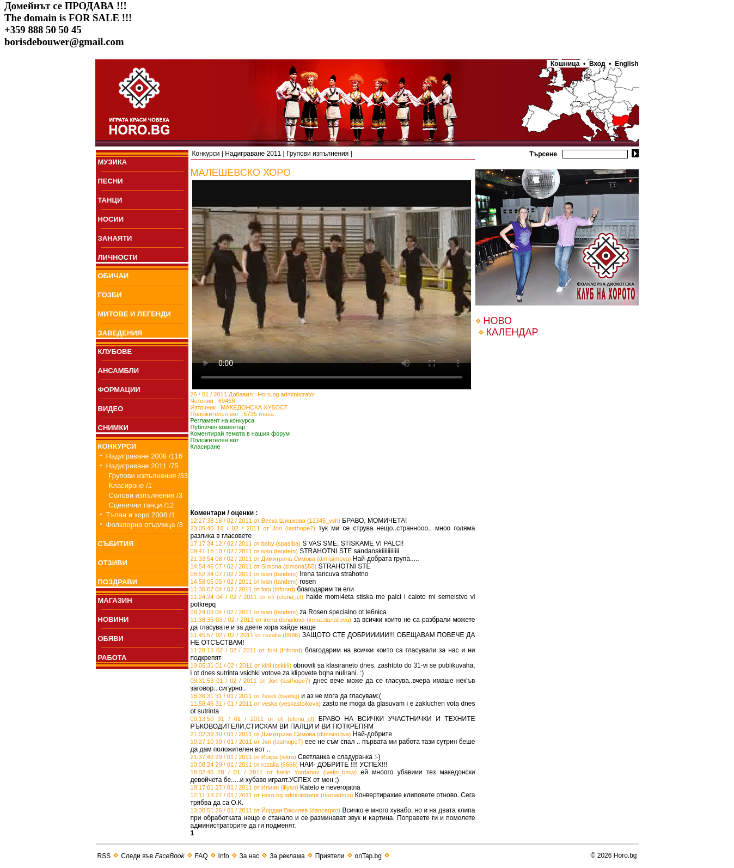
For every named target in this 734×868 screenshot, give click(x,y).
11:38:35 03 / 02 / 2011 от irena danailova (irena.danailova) (271, 619)
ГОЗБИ (110, 295)
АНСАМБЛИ (118, 370)
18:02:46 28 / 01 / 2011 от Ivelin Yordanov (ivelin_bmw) (274, 772)
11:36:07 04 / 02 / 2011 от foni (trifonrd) (243, 589)
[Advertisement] (318, 492)
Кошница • (566, 64)
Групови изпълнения (317, 153)
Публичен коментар (218, 427)
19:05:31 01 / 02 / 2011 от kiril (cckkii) (241, 665)
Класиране (206, 446)
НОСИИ (111, 219)
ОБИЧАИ (113, 276)
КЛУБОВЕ (115, 351)
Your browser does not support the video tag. (331, 284)
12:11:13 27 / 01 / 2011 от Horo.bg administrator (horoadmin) (272, 795)
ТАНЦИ (110, 200)
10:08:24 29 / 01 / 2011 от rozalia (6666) (244, 764)
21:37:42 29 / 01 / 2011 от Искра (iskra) (243, 757)
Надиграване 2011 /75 (142, 466)
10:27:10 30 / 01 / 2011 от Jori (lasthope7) (247, 741)
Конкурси (206, 153)
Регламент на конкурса (223, 420)
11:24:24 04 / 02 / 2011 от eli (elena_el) (247, 597)
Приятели (330, 856)
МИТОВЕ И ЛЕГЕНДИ (134, 314)
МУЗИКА (112, 162)
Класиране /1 (130, 485)
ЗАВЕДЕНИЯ (120, 333)
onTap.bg (368, 856)
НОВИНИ (113, 619)
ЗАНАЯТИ (115, 238)
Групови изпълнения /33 (148, 476)
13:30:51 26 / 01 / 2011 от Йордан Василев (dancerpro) (266, 810)
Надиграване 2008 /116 (144, 456)
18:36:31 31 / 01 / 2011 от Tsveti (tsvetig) (245, 696)
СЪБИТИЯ (116, 544)
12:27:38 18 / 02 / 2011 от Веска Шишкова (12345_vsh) (266, 520)
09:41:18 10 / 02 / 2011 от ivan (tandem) (244, 551)
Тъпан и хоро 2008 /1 (140, 515)
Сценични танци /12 (141, 505)
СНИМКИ (113, 428)
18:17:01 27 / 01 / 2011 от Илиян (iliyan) (244, 787)
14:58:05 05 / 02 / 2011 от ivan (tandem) (244, 581)
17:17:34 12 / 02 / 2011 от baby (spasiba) (246, 543)
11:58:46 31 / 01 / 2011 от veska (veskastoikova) (256, 703)
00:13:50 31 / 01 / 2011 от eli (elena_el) (253, 719)
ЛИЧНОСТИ (118, 257)
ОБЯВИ (111, 638)
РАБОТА (112, 657)
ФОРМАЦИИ (119, 390)
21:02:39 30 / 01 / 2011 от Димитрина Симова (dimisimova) (271, 734)
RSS (104, 856)
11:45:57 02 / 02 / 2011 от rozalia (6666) (246, 635)
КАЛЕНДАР (512, 332)
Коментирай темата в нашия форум (240, 433)
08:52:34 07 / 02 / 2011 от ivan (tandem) (244, 574)
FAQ (201, 856)
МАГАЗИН (115, 600)
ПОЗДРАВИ (118, 582)
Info (223, 856)
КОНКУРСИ (117, 446)
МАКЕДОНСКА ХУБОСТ (254, 407)
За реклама (287, 856)
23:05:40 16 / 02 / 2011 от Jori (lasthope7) (253, 528)
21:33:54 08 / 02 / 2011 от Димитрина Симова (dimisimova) (271, 558)
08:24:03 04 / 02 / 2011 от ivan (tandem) (244, 612)
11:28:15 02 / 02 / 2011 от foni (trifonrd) (247, 650)
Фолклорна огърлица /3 (144, 525)
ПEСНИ (110, 181)
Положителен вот (215, 440)
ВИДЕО (111, 409)
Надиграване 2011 (253, 153)
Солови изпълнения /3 (145, 495)
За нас (250, 856)
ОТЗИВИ (112, 563)
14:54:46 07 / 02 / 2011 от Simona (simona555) (254, 566)
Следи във (152, 856)
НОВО (498, 320)
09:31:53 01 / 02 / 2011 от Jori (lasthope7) (250, 680)
